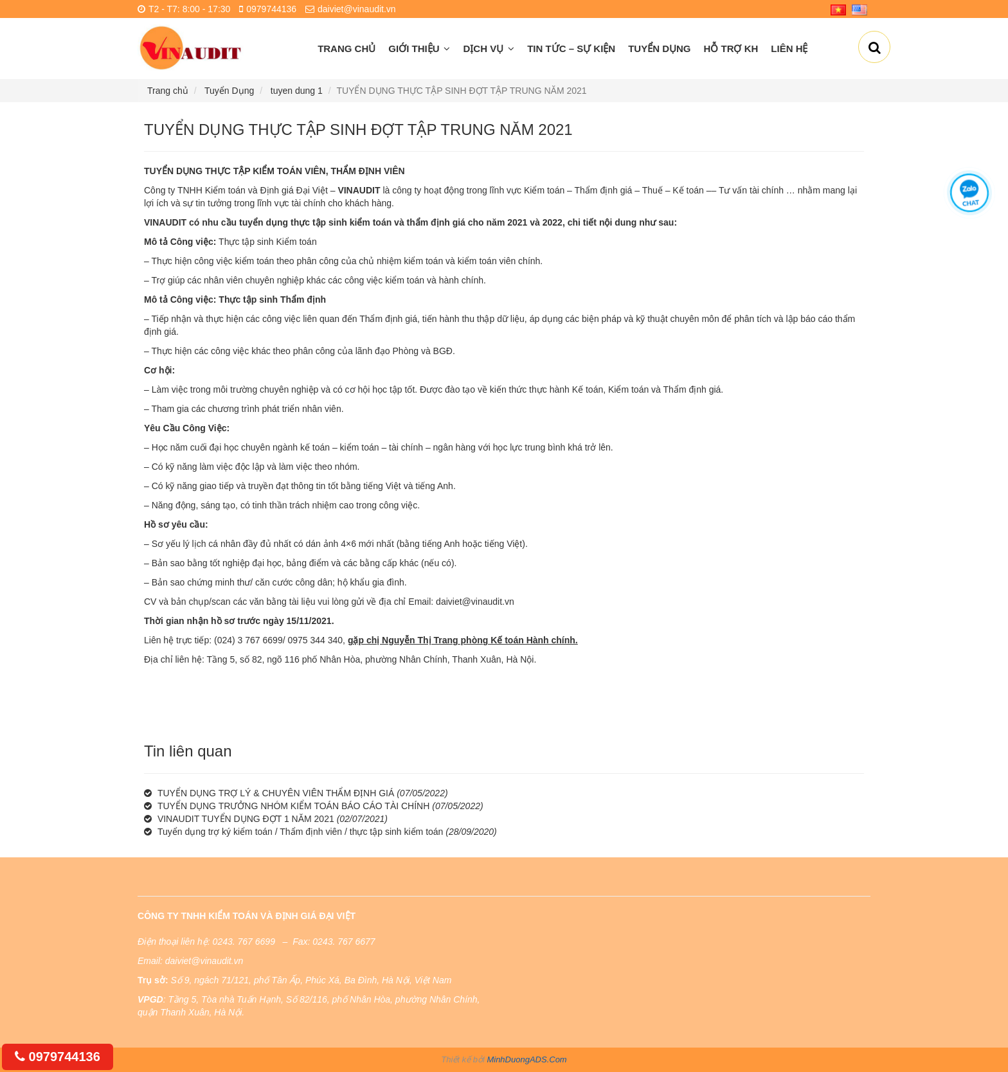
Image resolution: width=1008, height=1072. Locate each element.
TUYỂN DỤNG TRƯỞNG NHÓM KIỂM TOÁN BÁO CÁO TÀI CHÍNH (293, 806)
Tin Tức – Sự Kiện (571, 48)
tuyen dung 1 (297, 90)
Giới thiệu (419, 48)
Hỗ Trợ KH (731, 48)
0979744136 (57, 1057)
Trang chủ (346, 48)
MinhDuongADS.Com (526, 1059)
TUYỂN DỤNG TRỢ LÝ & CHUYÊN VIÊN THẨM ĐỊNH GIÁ (276, 793)
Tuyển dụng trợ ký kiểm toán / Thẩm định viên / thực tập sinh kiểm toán (301, 831)
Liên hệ (789, 48)
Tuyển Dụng (659, 48)
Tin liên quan (188, 751)
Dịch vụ (488, 48)
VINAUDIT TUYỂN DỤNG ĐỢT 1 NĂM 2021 (246, 819)
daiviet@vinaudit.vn (475, 601)
